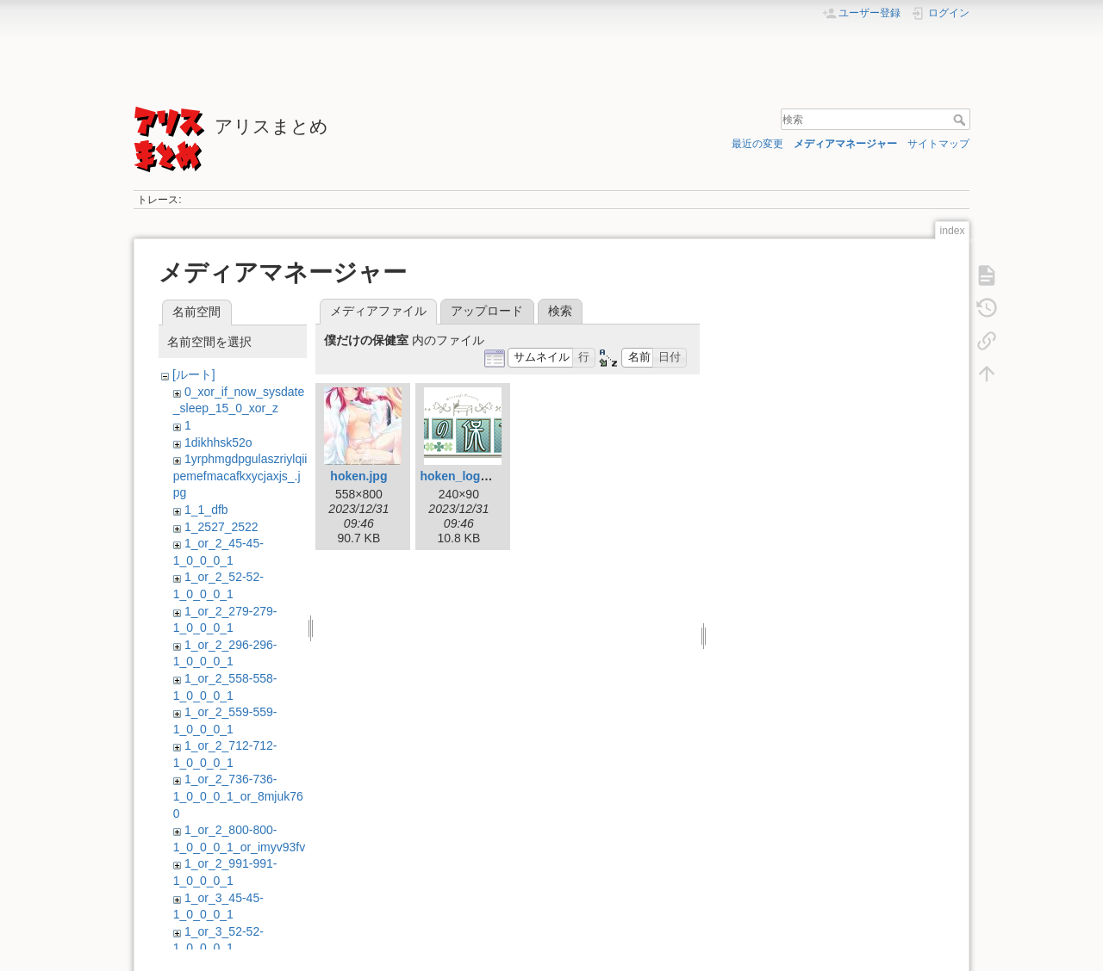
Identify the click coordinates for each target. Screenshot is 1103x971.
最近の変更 (757, 144)
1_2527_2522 (221, 527)
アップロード (487, 311)
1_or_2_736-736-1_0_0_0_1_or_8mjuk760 (238, 795)
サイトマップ (938, 144)
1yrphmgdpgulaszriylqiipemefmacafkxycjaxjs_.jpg (240, 475)
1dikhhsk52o (218, 442)
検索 (961, 120)
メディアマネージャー (845, 144)
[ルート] (193, 374)
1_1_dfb (206, 509)
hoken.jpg (358, 476)
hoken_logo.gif (463, 476)
